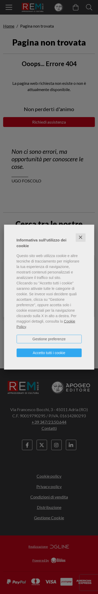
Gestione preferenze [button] (49, 339)
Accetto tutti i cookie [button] (49, 352)
